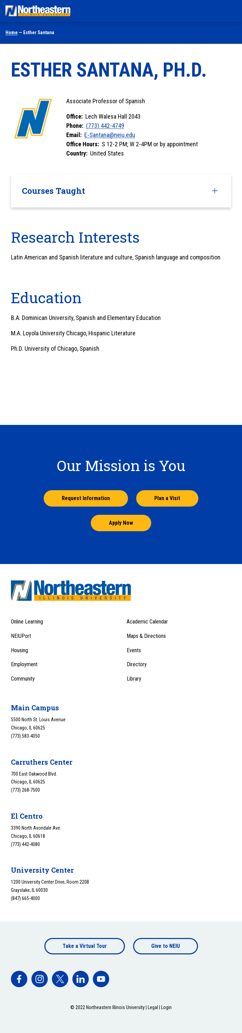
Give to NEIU (165, 946)
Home (11, 32)
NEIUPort (21, 636)
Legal (153, 1007)
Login (166, 1007)
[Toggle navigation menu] (230, 11)
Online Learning (27, 621)
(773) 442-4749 (105, 125)
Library (134, 678)
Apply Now (121, 523)
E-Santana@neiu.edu (109, 134)
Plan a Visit (167, 498)
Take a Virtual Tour (84, 946)
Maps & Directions (146, 636)
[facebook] (19, 979)
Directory (137, 664)
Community (23, 678)
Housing (19, 650)
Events (134, 650)
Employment (24, 664)
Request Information (86, 498)
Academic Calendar (147, 621)
